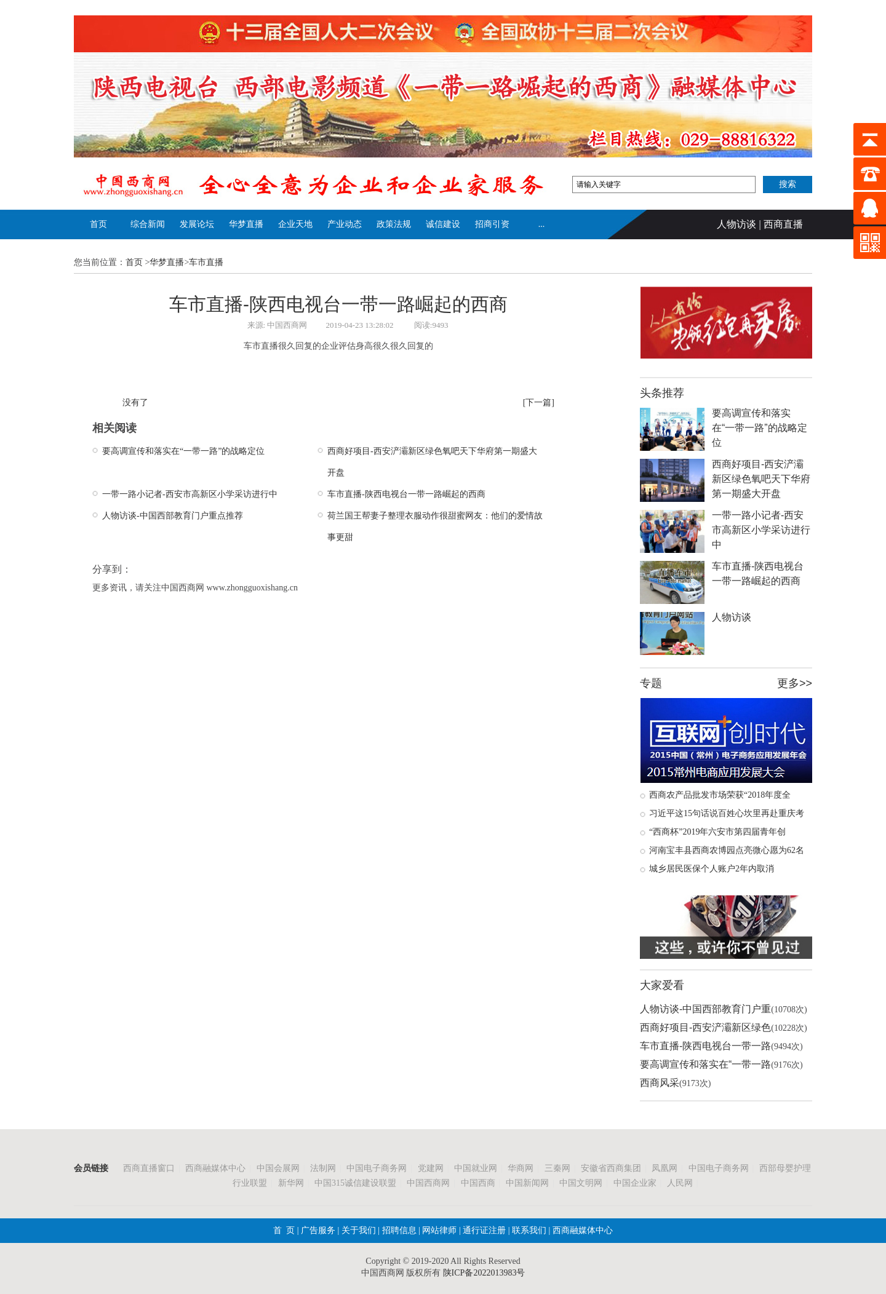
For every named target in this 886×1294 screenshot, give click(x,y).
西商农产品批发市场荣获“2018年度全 (720, 795)
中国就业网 (475, 1168)
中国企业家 (635, 1183)
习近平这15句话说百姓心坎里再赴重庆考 (726, 813)
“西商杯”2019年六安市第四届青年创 (717, 831)
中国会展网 (278, 1168)
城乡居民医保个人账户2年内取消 (711, 868)
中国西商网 (428, 1183)
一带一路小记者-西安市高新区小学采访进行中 (189, 494)
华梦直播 (246, 224)
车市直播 (206, 262)
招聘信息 (399, 1230)
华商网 (520, 1168)
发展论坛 (197, 224)
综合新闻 (147, 224)
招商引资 (492, 224)
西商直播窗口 (149, 1168)
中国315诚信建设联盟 (355, 1183)
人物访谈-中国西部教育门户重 (705, 1009)
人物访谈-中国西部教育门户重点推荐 (172, 515)
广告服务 (318, 1230)
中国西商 (478, 1183)
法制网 (323, 1168)
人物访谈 (736, 224)
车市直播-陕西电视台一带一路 (705, 1046)
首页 (98, 224)
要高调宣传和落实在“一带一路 (705, 1064)
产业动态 (344, 224)
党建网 (431, 1168)
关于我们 (358, 1230)
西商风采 (659, 1083)
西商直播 (783, 224)
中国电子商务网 (376, 1168)
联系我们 (528, 1230)
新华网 (291, 1183)
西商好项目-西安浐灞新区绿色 (705, 1027)
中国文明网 (580, 1183)
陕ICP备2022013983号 (484, 1272)
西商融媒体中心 (215, 1168)
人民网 (680, 1183)
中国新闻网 (527, 1183)
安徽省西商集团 (611, 1168)
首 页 (284, 1230)
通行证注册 (484, 1230)
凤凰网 (664, 1168)
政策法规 (394, 224)
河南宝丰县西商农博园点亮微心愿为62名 (726, 850)
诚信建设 (443, 224)
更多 (788, 683)
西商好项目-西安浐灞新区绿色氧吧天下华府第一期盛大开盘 (761, 479)
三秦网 (557, 1168)
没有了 (135, 402)
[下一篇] (538, 402)
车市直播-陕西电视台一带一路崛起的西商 (406, 494)
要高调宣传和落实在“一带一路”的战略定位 (183, 451)
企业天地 (295, 224)
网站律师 (438, 1230)
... (541, 224)
